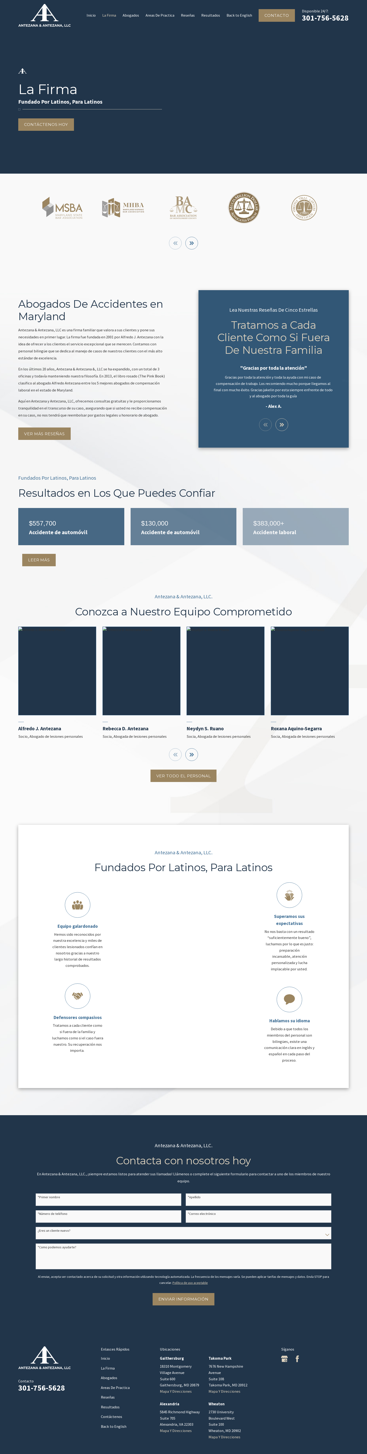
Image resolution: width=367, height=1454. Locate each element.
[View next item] (191, 243)
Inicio (105, 1358)
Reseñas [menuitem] (188, 15)
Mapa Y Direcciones (176, 1391)
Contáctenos (111, 1416)
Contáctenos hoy (46, 124)
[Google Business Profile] (284, 1358)
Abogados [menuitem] (131, 15)
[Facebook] (297, 1358)
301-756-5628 (325, 18)
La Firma (108, 1368)
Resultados (110, 1407)
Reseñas (108, 1397)
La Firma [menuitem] (109, 15)
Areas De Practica (115, 1387)
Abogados (109, 1377)
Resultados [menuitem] (210, 15)
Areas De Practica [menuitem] (160, 15)
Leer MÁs (39, 560)
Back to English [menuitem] (239, 15)
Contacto (276, 15)
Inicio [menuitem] (91, 15)
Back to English (113, 1426)
